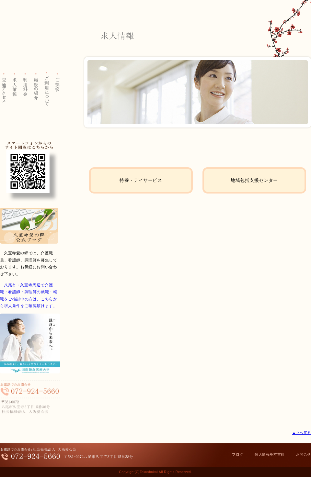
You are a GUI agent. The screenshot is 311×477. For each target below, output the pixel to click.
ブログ (237, 454)
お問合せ (303, 454)
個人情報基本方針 (270, 454)
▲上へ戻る (301, 433)
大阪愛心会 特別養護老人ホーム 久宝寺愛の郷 (30, 37)
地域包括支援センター (254, 180)
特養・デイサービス (141, 180)
